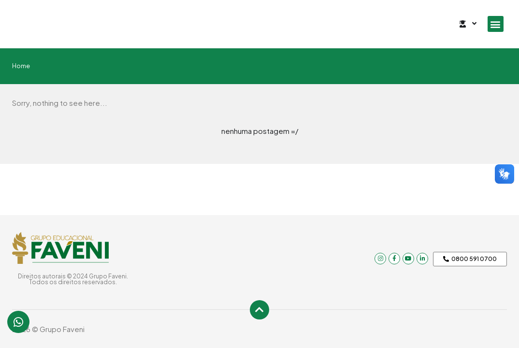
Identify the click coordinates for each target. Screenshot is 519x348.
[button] (496, 24)
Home (21, 66)
